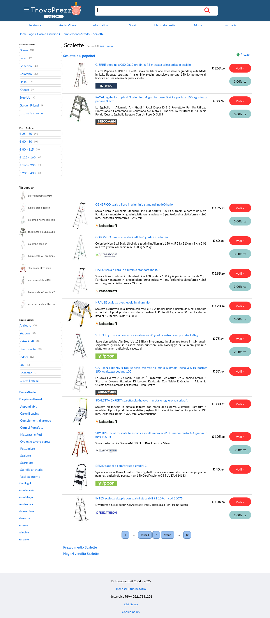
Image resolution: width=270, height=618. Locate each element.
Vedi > (240, 68)
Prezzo (245, 54)
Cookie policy (131, 612)
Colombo (26, 73)
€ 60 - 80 (26, 141)
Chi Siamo (131, 604)
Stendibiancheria (31, 469)
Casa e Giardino (47, 34)
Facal (23, 58)
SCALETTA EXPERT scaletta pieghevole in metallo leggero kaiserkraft (141, 400)
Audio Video (67, 25)
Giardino (24, 532)
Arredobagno (26, 497)
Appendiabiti (28, 406)
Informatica (100, 25)
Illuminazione (27, 511)
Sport (132, 25)
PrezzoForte (28, 349)
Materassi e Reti (31, 434)
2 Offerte (240, 352)
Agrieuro (25, 325)
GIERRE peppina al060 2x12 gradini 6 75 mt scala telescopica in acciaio (143, 64)
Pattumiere (27, 448)
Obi (22, 364)
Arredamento (27, 490)
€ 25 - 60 (26, 133)
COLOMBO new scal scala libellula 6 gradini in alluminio (132, 237)
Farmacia (230, 25)
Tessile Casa (26, 504)
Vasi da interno (30, 476)
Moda (198, 25)
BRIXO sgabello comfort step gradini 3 (121, 465)
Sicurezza (24, 518)
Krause (24, 89)
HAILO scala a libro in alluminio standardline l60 (127, 270)
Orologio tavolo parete (35, 441)
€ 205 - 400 (28, 173)
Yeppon (25, 333)
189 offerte (106, 46)
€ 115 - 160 (28, 157)
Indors (24, 357)
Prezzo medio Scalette (80, 547)
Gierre (24, 50)
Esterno (23, 525)
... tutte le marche (31, 113)
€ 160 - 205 (28, 165)
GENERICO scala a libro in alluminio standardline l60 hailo (134, 204)
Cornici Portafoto (31, 427)
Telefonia (35, 25)
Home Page (26, 34)
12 (187, 534)
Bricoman (26, 372)
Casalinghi (25, 483)
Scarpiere (26, 462)
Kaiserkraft (27, 341)
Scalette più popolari (79, 55)
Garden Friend (29, 105)
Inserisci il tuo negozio (131, 589)
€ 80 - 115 (27, 149)
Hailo (23, 81)
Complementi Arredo (76, 34)
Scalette (25, 455)
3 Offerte (240, 81)
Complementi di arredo (35, 420)
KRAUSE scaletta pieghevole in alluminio (122, 302)
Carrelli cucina (29, 413)
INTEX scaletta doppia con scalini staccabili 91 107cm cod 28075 (139, 498)
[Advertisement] (156, 161)
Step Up (25, 97)
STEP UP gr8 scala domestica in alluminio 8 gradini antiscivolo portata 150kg (146, 335)
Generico (26, 65)
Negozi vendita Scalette (81, 553)
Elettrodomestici (165, 25)
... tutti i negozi (29, 380)
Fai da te (24, 539)
